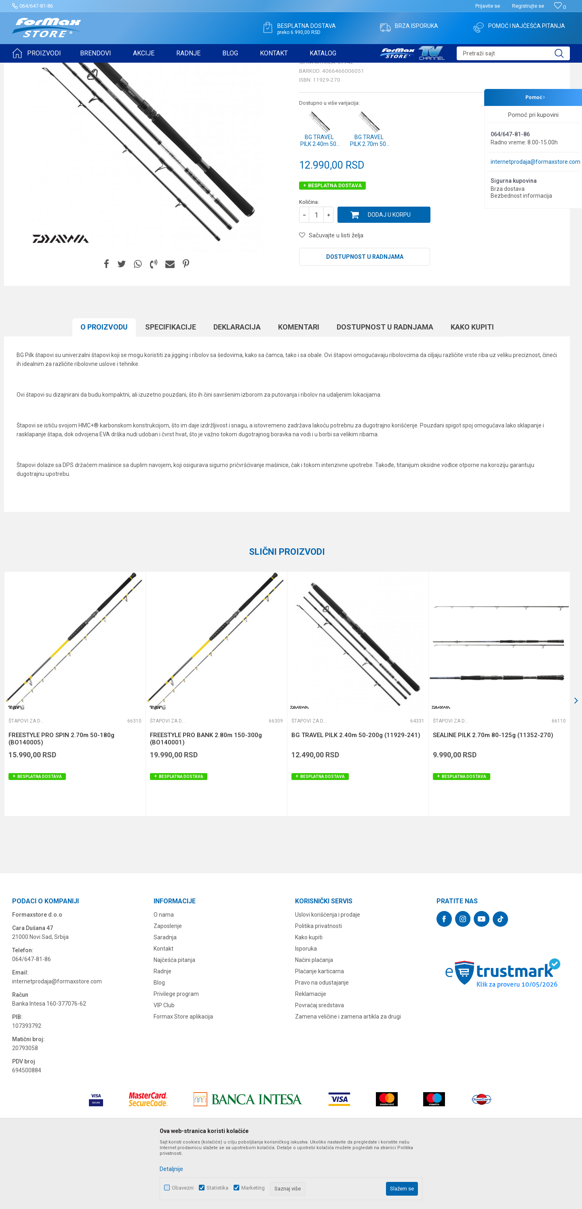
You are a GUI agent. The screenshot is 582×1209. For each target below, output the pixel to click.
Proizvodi (58, 68)
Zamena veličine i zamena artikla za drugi (348, 1079)
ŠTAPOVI (84, 68)
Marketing (253, 1188)
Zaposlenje (168, 988)
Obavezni (183, 1188)
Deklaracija (237, 389)
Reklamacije (310, 1056)
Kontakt (163, 1011)
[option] (75, 756)
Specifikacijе (170, 389)
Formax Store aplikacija (183, 1079)
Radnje (162, 1034)
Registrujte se (528, 6)
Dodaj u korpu (389, 277)
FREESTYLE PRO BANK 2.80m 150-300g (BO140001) (206, 801)
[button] (513, 53)
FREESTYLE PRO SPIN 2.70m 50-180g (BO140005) (61, 801)
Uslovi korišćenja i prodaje (327, 977)
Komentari (298, 389)
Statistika (217, 1188)
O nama (164, 977)
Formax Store (27, 68)
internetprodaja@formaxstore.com (535, 162)
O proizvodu (104, 389)
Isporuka (306, 1011)
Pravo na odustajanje (322, 1045)
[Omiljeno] (560, 7)
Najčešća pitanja (174, 1022)
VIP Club (164, 1068)
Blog (159, 1045)
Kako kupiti (472, 389)
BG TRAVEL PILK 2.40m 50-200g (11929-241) (355, 797)
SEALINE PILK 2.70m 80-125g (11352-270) (493, 797)
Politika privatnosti (318, 988)
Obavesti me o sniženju (527, 223)
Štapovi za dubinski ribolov (129, 68)
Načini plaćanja (314, 1022)
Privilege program (176, 1056)
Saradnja (165, 1000)
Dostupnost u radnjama (364, 319)
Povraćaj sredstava (319, 1068)
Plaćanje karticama (319, 1034)
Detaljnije (171, 1169)
